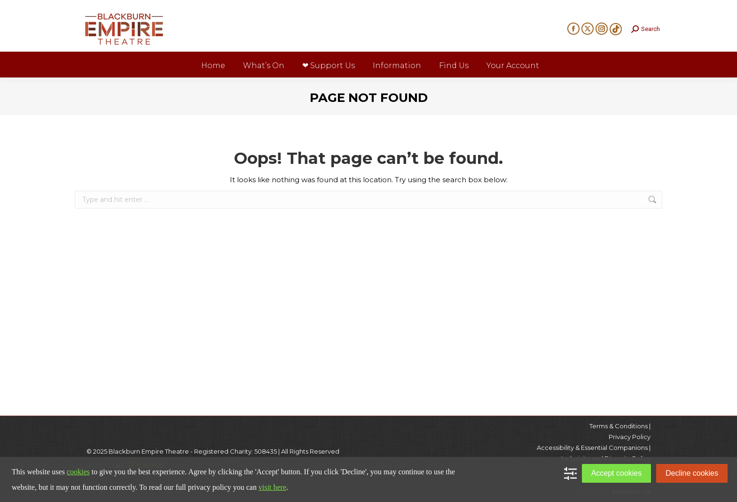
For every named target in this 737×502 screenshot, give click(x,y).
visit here (272, 487)
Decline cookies (692, 473)
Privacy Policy (630, 436)
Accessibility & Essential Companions (592, 447)
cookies (78, 472)
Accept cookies (616, 473)
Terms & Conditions (618, 426)
